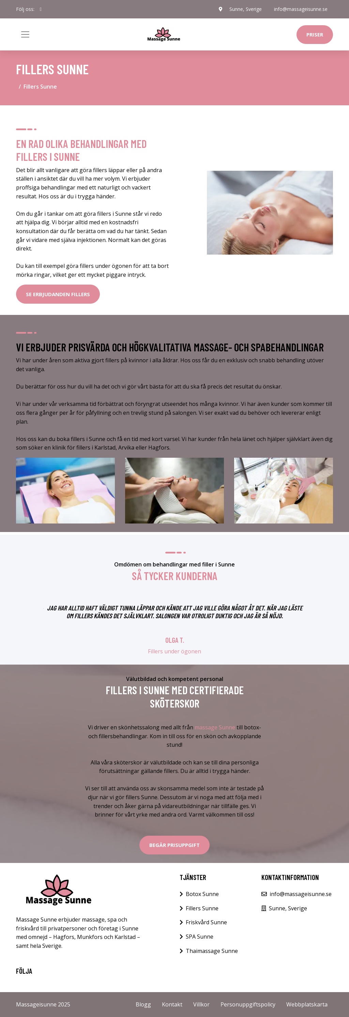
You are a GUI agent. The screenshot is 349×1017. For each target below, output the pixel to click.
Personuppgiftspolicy (248, 1004)
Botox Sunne (202, 894)
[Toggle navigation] (25, 34)
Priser (314, 34)
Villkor (201, 1004)
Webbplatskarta (307, 1004)
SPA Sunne (199, 936)
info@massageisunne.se (301, 9)
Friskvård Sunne (206, 922)
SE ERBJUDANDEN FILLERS (58, 294)
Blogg (143, 1004)
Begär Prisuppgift (174, 844)
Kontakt (172, 1004)
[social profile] (40, 9)
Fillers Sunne (202, 908)
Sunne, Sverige (245, 9)
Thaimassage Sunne (212, 951)
